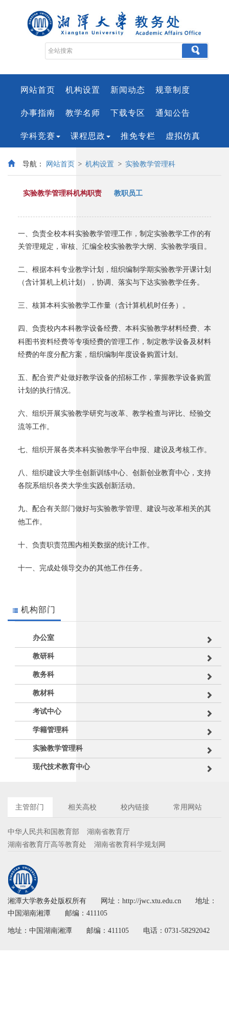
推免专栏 (138, 136)
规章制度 (172, 90)
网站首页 (37, 90)
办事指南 (37, 113)
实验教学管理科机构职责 (62, 193)
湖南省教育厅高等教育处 (47, 844)
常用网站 (187, 807)
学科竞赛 (40, 136)
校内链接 (135, 807)
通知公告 (172, 113)
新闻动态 (127, 90)
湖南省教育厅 (108, 832)
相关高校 (82, 807)
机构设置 (82, 90)
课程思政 (90, 136)
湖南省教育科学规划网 (130, 844)
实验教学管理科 (150, 164)
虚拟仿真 (183, 136)
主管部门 (29, 807)
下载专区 (127, 113)
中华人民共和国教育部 (43, 832)
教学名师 (82, 113)
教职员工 (128, 193)
